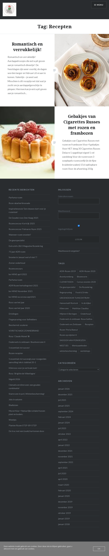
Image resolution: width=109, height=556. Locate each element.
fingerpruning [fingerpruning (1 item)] (66, 292)
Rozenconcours (16, 268)
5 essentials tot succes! (19, 347)
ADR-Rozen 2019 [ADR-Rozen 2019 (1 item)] (68, 271)
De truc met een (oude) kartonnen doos (26, 431)
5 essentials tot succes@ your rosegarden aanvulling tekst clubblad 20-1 (27, 361)
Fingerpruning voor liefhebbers (23, 319)
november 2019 (65, 507)
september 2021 (65, 462)
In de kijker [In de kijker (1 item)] (86, 303)
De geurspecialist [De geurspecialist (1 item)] (67, 287)
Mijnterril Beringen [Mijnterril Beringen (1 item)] (68, 314)
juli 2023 (62, 428)
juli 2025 (62, 400)
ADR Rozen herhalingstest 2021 (23, 285)
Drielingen (13, 314)
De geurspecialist (17, 240)
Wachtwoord (64, 211)
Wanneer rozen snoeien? (20, 234)
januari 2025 (64, 405)
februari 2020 (64, 490)
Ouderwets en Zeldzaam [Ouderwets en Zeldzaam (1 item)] (70, 324)
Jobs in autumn (15, 399)
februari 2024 (64, 417)
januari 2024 (64, 422)
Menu (100, 5)
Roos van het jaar (16, 302)
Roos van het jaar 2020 (19, 308)
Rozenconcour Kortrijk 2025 (22, 223)
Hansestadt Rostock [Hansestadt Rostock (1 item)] (69, 303)
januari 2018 (64, 524)
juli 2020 (62, 473)
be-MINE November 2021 (21, 291)
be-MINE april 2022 (18, 274)
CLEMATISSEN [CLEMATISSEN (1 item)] (66, 282)
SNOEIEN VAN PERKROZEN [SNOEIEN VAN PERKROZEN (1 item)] (73, 340)
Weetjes (12, 420)
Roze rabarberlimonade (19, 203)
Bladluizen (13, 405)
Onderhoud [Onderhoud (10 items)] (85, 314)
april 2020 (62, 479)
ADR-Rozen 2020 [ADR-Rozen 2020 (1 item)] (87, 271)
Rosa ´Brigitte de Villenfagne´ (22, 373)
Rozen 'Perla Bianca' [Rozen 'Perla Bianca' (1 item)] (69, 329)
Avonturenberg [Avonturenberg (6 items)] (66, 276)
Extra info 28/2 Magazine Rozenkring (26, 246)
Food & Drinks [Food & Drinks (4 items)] (81, 292)
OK (99, 548)
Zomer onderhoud (17, 263)
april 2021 (62, 468)
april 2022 (62, 439)
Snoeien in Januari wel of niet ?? (23, 257)
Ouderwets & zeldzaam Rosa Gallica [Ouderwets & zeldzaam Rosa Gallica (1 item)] (76, 319)
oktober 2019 (64, 513)
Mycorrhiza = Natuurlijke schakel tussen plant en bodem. (27, 412)
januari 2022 (64, 445)
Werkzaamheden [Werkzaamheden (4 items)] (79, 345)
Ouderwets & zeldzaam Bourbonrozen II (27, 342)
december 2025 (65, 394)
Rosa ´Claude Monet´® (19, 336)
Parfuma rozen (15, 197)
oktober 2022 (64, 434)
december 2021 (65, 451)
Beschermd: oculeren (18, 325)
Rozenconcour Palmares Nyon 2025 (25, 229)
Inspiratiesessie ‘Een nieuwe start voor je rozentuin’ (27, 210)
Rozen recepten (16, 353)
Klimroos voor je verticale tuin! (23, 368)
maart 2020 (63, 485)
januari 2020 (64, 496)
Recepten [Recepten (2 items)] (89, 324)
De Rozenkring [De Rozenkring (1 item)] (85, 287)
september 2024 (65, 411)
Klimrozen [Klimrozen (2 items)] (64, 308)
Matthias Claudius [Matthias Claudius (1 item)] (80, 308)
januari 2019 (64, 518)
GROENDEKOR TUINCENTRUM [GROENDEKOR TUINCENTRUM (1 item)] (74, 298)
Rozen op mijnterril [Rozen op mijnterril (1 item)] (68, 335)
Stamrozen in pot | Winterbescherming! (27, 394)
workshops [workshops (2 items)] (85, 351)
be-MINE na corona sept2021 (22, 297)
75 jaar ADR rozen (17, 251)
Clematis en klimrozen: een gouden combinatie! (24, 386)
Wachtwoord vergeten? (69, 251)
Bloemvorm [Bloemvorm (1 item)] (82, 276)
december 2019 (65, 501)
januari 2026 (64, 389)
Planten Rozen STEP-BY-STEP (23, 425)
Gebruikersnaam (65, 196)
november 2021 (65, 456)
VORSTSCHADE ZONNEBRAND (24, 330)
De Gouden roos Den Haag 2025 (23, 218)
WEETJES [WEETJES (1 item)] (64, 345)
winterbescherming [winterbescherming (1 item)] (68, 351)
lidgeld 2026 (14, 379)
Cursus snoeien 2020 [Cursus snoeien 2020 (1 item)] (86, 282)
